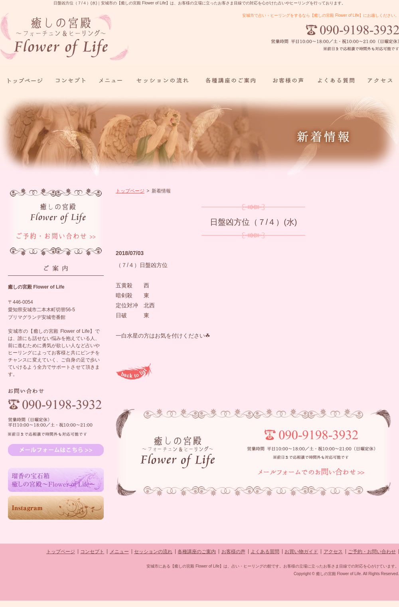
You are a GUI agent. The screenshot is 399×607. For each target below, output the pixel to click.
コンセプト (92, 551)
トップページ (130, 191)
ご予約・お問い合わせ (372, 551)
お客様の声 (233, 551)
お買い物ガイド (301, 551)
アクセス (333, 551)
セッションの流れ (153, 551)
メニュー (119, 551)
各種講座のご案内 (197, 551)
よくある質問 (265, 551)
